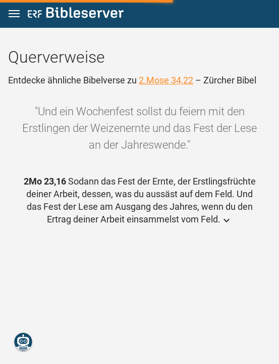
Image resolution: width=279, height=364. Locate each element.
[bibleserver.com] (76, 14)
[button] (14, 14)
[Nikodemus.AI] (23, 342)
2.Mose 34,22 (166, 80)
